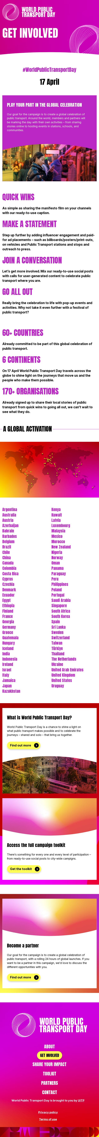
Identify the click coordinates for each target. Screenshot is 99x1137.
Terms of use (48, 1119)
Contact (49, 1092)
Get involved (49, 1055)
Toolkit (49, 1073)
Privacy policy (48, 1112)
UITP (81, 1100)
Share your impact (49, 1064)
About (49, 1046)
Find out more (20, 745)
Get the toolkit (21, 869)
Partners (49, 1083)
